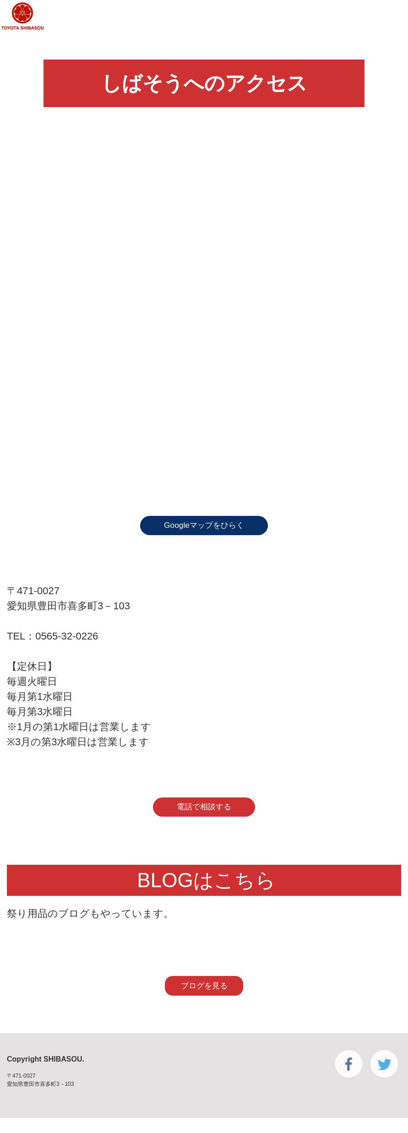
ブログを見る (204, 998)
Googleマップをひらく (204, 528)
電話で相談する (204, 814)
